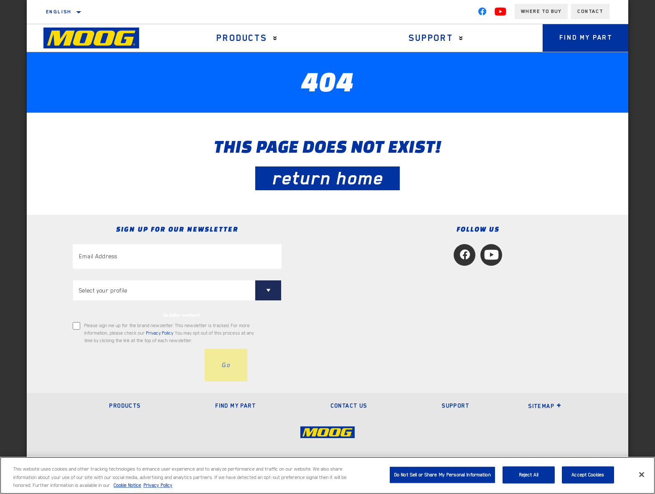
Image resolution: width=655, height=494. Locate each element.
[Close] (641, 474)
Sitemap (544, 406)
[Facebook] (482, 13)
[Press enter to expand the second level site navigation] (275, 38)
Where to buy (541, 11)
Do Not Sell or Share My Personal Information (442, 474)
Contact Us (348, 405)
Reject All (528, 474)
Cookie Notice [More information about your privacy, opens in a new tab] (127, 485)
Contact (590, 11)
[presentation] (136, 365)
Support (431, 38)
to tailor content (181, 315)
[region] (327, 475)
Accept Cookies (587, 474)
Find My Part (585, 38)
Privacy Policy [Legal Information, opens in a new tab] (158, 485)
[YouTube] (500, 13)
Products (241, 38)
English (59, 12)
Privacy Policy (159, 333)
